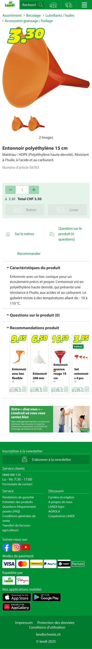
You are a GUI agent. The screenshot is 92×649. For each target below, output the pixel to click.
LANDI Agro (56, 506)
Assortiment (11, 15)
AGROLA (54, 511)
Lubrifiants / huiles (59, 15)
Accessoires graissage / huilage (29, 21)
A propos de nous (60, 502)
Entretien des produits (17, 502)
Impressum (24, 622)
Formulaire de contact (17, 484)
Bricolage (33, 15)
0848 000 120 (11, 475)
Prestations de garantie (18, 497)
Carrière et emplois (61, 497)
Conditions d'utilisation (47, 627)
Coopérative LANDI (61, 516)
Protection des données (56, 622)
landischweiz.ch (48, 634)
